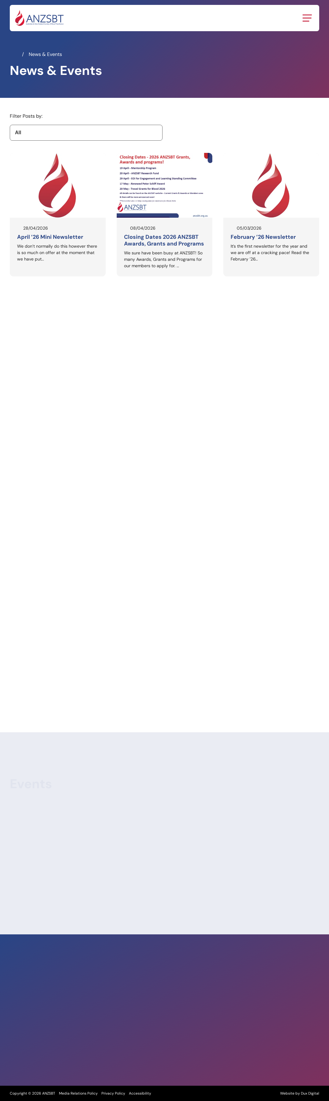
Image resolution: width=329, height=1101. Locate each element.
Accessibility (140, 1093)
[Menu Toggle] (307, 18)
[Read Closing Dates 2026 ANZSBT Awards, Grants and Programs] (165, 214)
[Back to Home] (39, 18)
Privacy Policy (113, 1093)
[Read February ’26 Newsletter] (271, 214)
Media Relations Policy (78, 1093)
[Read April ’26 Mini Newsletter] (58, 214)
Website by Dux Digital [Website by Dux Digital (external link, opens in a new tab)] (299, 1093)
